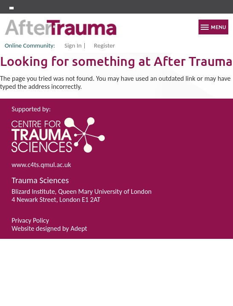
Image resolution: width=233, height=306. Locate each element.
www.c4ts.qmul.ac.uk (41, 165)
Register (104, 46)
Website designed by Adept (49, 228)
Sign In (72, 46)
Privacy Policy (30, 220)
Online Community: (30, 45)
